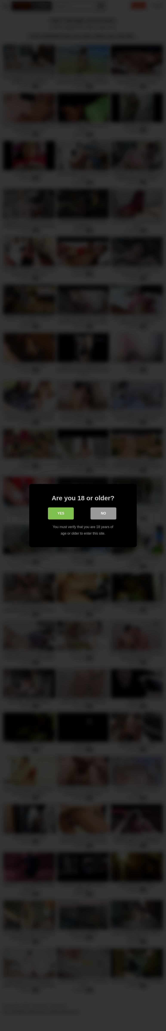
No (103, 513)
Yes (60, 513)
